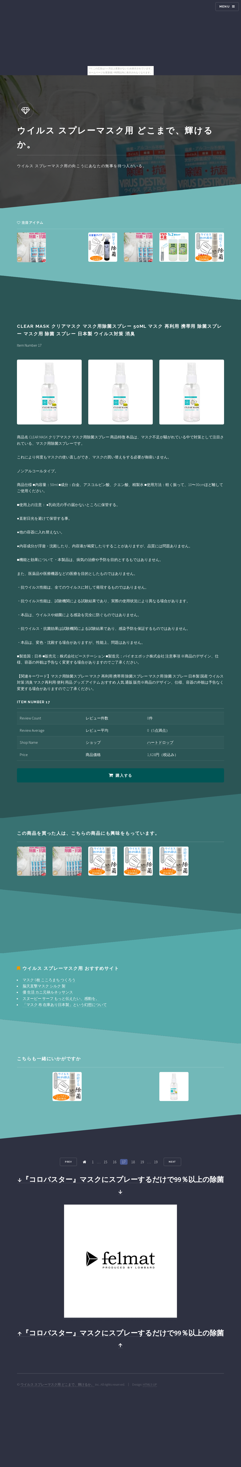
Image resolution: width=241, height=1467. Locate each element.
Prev (68, 1161)
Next (172, 1161)
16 (114, 1161)
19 (142, 1161)
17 (124, 1161)
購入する (124, 775)
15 (105, 1161)
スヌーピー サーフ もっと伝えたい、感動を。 (61, 998)
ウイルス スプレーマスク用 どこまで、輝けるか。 (57, 1384)
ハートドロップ (160, 742)
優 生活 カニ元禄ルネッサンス (48, 992)
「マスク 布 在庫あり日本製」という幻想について (65, 1004)
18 (133, 1161)
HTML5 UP (150, 1384)
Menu (224, 6)
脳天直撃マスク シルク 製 (44, 986)
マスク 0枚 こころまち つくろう (49, 979)
